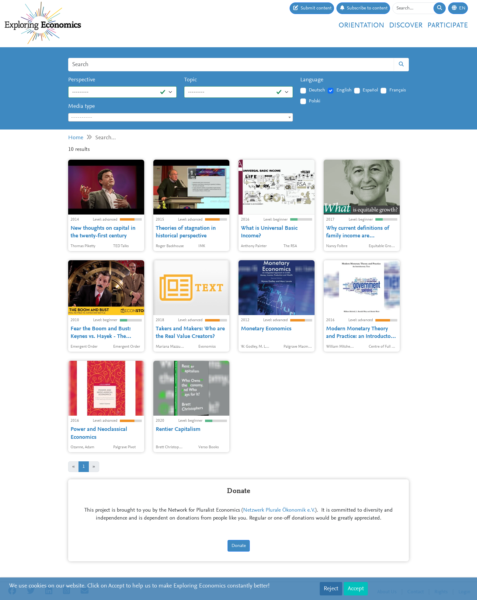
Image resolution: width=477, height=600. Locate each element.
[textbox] (180, 117)
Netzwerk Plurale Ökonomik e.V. (279, 510)
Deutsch (317, 90)
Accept (356, 589)
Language (311, 80)
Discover (406, 25)
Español (370, 90)
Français (397, 90)
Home (75, 138)
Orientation (361, 25)
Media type (81, 106)
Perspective (81, 80)
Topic (190, 80)
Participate (447, 25)
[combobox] (180, 117)
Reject (331, 589)
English (344, 90)
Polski (314, 101)
